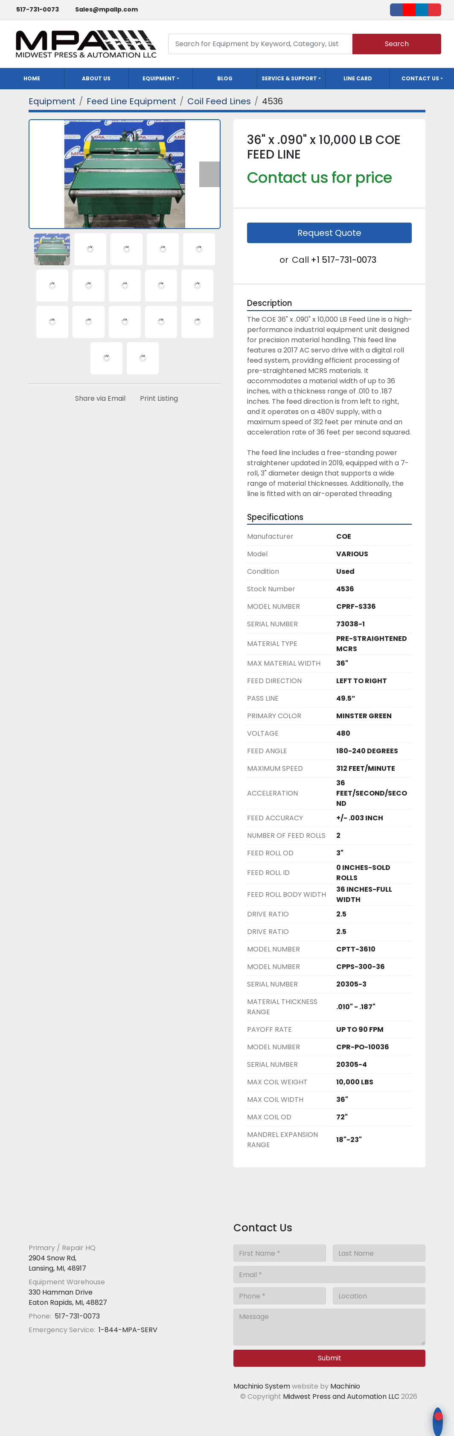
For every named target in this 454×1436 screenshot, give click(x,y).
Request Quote (329, 233)
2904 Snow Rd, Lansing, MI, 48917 (57, 1263)
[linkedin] (422, 9)
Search (397, 44)
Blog (225, 78)
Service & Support (289, 78)
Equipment (159, 78)
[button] (161, 78)
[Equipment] (52, 101)
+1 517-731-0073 (343, 260)
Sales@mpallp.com (106, 9)
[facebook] (396, 9)
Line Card (357, 78)
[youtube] (409, 9)
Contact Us (420, 78)
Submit (329, 1358)
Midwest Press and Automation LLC (341, 1396)
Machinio (345, 1386)
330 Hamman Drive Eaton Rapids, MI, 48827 (68, 1297)
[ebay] (434, 9)
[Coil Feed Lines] (219, 101)
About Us (96, 78)
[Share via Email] (98, 399)
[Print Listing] (157, 399)
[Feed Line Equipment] (131, 101)
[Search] (260, 44)
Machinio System (261, 1386)
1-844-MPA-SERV (127, 1330)
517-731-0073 (37, 9)
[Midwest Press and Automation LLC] (90, 1227)
